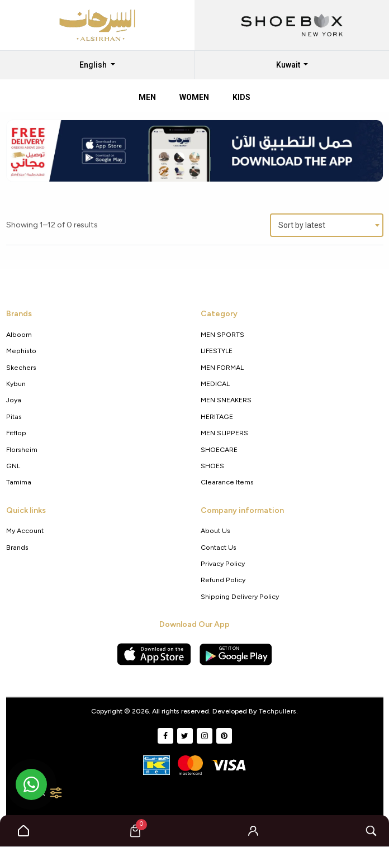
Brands (17, 547)
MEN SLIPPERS (224, 433)
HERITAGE (217, 416)
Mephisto (21, 350)
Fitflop (16, 433)
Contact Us (218, 547)
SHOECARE (219, 449)
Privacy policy (223, 563)
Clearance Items (227, 482)
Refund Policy (223, 579)
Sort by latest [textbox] (301, 225)
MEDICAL (215, 383)
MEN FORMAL (222, 367)
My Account (25, 530)
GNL (13, 465)
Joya (13, 400)
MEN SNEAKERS (226, 400)
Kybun (16, 383)
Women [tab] (194, 97)
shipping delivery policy (240, 596)
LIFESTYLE (217, 350)
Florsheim (21, 449)
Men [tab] (147, 97)
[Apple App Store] (154, 654)
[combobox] (326, 225)
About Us (215, 530)
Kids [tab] (241, 97)
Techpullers (277, 711)
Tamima (18, 482)
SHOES (212, 465)
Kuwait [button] (289, 64)
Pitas (14, 416)
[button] (253, 831)
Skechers (21, 367)
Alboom (19, 334)
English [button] (93, 64)
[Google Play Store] (236, 654)
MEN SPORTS (222, 334)
